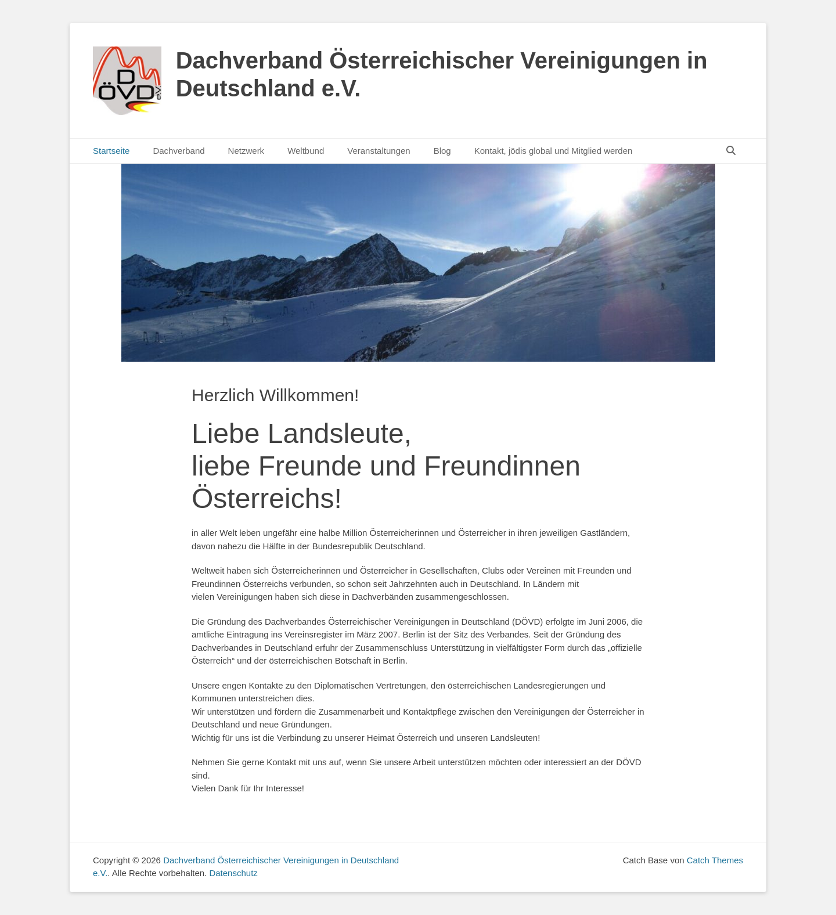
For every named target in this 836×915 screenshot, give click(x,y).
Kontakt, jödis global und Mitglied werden (553, 151)
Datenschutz (233, 873)
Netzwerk (246, 151)
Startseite (111, 151)
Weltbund (305, 151)
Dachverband (178, 151)
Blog (442, 151)
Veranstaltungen (378, 151)
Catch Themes (715, 860)
